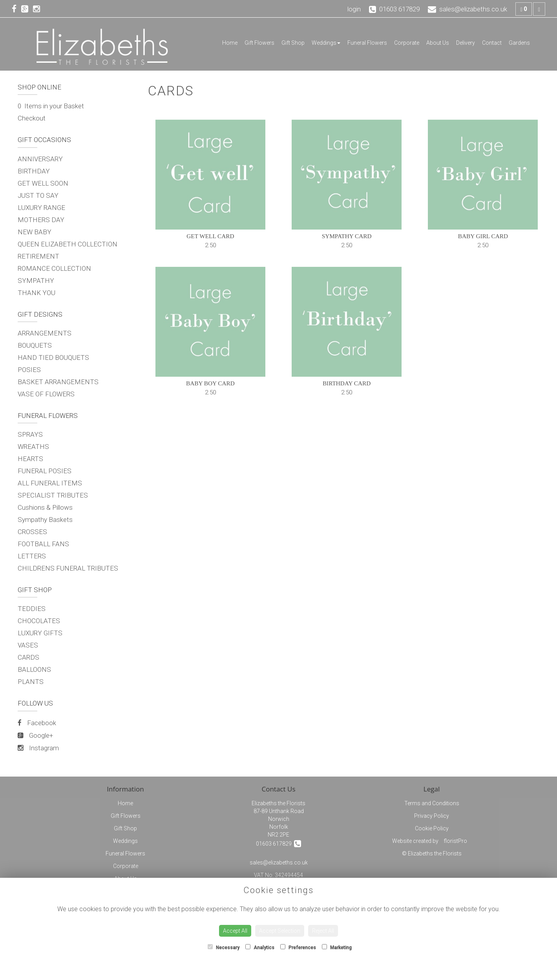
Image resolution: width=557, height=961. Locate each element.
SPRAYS (30, 434)
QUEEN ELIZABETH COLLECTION (67, 244)
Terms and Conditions (431, 803)
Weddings (326, 43)
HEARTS (30, 459)
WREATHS (33, 446)
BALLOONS (34, 669)
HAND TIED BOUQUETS (53, 357)
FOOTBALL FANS (43, 544)
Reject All (323, 931)
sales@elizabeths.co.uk (279, 862)
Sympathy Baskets (45, 519)
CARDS (28, 657)
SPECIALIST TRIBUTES (53, 495)
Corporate (406, 43)
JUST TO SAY (38, 195)
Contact (492, 43)
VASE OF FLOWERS (46, 394)
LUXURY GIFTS (40, 633)
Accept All (235, 931)
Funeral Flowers (367, 43)
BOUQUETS (35, 345)
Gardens (519, 43)
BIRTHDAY (34, 171)
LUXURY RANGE (41, 208)
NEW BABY (34, 232)
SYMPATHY (36, 280)
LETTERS (32, 556)
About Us (437, 43)
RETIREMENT (38, 256)
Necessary (223, 947)
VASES (28, 645)
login (354, 9)
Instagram (38, 748)
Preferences (298, 947)
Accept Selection (279, 931)
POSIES (29, 370)
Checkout (32, 118)
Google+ (35, 735)
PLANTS (31, 682)
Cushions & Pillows (45, 507)
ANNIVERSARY (40, 159)
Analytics (259, 947)
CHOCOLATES (39, 621)
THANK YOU (36, 293)
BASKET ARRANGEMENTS (58, 382)
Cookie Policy (432, 828)
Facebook (37, 723)
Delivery (465, 43)
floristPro (455, 841)
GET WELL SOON (43, 183)
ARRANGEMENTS (44, 333)
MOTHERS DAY (41, 220)
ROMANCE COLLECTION (54, 268)
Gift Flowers (259, 43)
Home (229, 43)
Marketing (337, 947)
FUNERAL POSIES (44, 471)
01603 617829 (278, 843)
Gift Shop (293, 43)
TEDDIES (32, 609)
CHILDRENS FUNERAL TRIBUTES (68, 568)
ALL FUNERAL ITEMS (50, 483)
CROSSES (32, 532)
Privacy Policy (431, 816)
